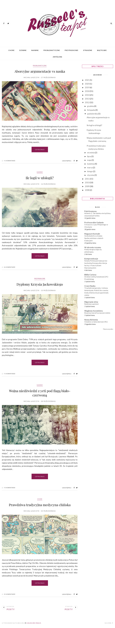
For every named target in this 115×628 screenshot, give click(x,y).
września (91, 152)
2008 (87, 190)
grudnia (90, 106)
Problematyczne (51, 50)
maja (89, 160)
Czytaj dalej (40, 149)
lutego (90, 171)
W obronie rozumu (92, 247)
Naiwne (35, 50)
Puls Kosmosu (90, 211)
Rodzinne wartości (91, 304)
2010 (87, 182)
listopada (91, 110)
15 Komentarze (9, 161)
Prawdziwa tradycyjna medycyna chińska (40, 505)
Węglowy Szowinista (93, 311)
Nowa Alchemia (91, 320)
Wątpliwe (102, 50)
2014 (87, 95)
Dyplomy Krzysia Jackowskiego (40, 284)
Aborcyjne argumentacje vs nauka (39, 71)
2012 (87, 102)
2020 (87, 84)
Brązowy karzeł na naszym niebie (97, 313)
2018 (87, 91)
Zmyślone (57, 57)
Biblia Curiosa (90, 274)
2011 (87, 179)
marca (90, 167)
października (92, 114)
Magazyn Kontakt (92, 234)
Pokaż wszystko (108, 329)
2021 (87, 80)
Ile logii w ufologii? (40, 178)
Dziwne (23, 50)
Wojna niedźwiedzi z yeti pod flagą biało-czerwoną (39, 393)
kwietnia (91, 164)
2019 (87, 87)
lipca (89, 156)
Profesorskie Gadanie (94, 222)
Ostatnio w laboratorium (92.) (96, 322)
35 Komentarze (9, 594)
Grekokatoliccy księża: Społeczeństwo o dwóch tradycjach (93, 238)
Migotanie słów (91, 302)
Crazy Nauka (89, 286)
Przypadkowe (71, 50)
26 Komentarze (9, 267)
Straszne (87, 50)
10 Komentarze (9, 487)
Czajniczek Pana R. (33, 623)
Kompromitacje (91, 258)
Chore (11, 50)
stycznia (90, 175)
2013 (87, 99)
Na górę (109, 623)
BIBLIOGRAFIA (97, 199)
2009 (87, 186)
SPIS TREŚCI (98, 66)
